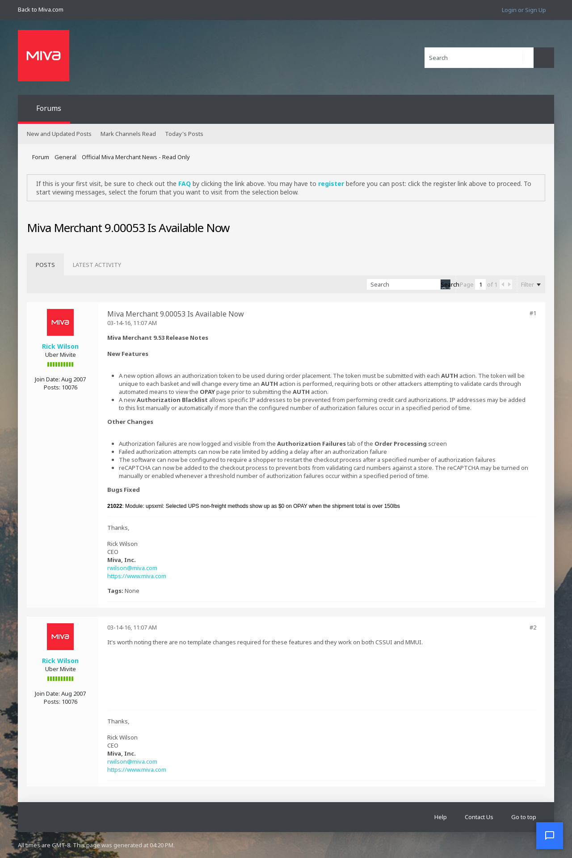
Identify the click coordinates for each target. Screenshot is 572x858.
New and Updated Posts (59, 134)
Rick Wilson (60, 346)
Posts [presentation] (45, 265)
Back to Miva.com (40, 9)
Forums (48, 108)
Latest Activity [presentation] (97, 265)
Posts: (52, 387)
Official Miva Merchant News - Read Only (136, 157)
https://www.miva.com (136, 576)
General (65, 157)
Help (440, 817)
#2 (533, 627)
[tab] (45, 265)
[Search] (479, 57)
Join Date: (47, 379)
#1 (533, 313)
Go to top (523, 817)
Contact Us (479, 817)
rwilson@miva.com (132, 568)
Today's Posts (184, 134)
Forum (40, 157)
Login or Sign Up (524, 10)
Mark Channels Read (128, 134)
